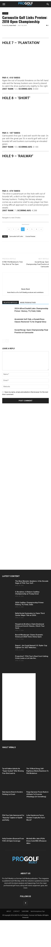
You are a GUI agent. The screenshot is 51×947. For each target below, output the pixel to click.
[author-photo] (25, 286)
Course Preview (30, 236)
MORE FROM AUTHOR (28, 303)
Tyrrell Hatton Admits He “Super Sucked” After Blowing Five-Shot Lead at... (13, 771)
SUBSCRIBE (25, 911)
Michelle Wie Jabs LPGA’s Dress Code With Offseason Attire (36, 841)
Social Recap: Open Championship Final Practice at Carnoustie (37, 264)
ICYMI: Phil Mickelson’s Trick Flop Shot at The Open (12, 263)
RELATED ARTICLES (10, 303)
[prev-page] (3, 340)
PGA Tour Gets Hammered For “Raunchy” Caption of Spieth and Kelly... (13, 817)
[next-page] (7, 340)
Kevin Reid (12, 25)
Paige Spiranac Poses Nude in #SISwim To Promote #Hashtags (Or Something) (37, 794)
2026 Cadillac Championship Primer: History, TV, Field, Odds (29, 604)
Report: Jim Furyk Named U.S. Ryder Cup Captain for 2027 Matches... (31, 646)
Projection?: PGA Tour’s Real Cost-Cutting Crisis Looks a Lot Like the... (31, 657)
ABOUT (8, 911)
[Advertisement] (19, 446)
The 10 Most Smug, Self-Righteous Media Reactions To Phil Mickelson (37, 771)
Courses (5, 13)
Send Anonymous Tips (38, 911)
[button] (3, 4)
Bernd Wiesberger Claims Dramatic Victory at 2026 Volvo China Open (29, 636)
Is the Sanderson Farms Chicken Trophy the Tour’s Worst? (35, 817)
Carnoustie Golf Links (16, 236)
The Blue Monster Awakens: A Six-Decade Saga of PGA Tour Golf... (31, 582)
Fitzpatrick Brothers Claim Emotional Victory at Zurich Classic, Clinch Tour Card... (30, 626)
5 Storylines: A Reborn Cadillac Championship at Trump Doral (27, 593)
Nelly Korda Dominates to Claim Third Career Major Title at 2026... (30, 614)
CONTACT (16, 911)
